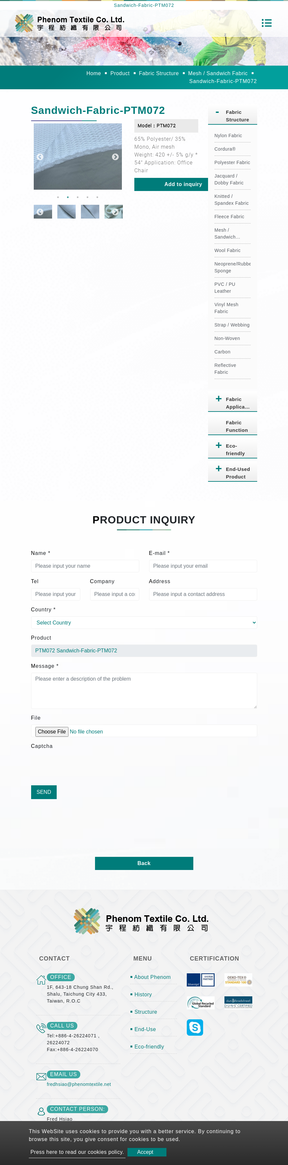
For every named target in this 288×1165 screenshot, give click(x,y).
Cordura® (225, 149)
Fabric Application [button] (240, 403)
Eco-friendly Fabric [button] (235, 450)
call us (62, 1025)
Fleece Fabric (229, 216)
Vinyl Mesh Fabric (227, 308)
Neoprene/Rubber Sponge (233, 267)
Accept (145, 1152)
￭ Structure (143, 1012)
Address (160, 581)
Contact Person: (77, 1109)
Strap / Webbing (232, 325)
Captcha (42, 746)
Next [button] (114, 156)
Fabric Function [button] (237, 426)
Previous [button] (39, 156)
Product (120, 73)
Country (43, 609)
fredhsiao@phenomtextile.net (79, 1084)
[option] (78, 156)
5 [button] (97, 197)
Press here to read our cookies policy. (77, 1152)
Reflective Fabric (225, 369)
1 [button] (58, 197)
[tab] (232, 114)
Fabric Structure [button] (237, 115)
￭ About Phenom (150, 977)
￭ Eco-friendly (147, 1046)
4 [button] (87, 197)
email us (63, 1074)
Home (93, 73)
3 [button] (77, 197)
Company (102, 581)
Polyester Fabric (232, 162)
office (60, 977)
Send (44, 792)
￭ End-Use (143, 1029)
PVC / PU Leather (225, 288)
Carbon (223, 351)
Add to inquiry (183, 184)
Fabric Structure (159, 73)
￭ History (141, 994)
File (36, 718)
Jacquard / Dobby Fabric (229, 179)
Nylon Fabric (228, 135)
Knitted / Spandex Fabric (232, 200)
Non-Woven (227, 338)
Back (143, 863)
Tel (35, 581)
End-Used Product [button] (238, 472)
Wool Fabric (228, 250)
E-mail (159, 553)
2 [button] (68, 197)
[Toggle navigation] (267, 23)
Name (40, 553)
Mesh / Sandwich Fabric (218, 73)
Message (45, 666)
